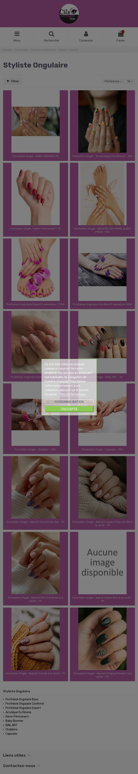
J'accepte (69, 409)
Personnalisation (69, 401)
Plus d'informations (72, 394)
